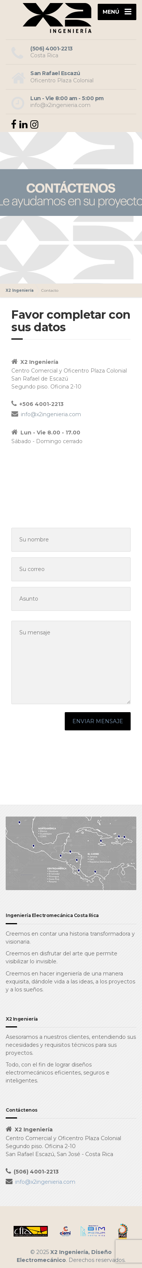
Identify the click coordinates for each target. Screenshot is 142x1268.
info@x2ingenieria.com (51, 414)
